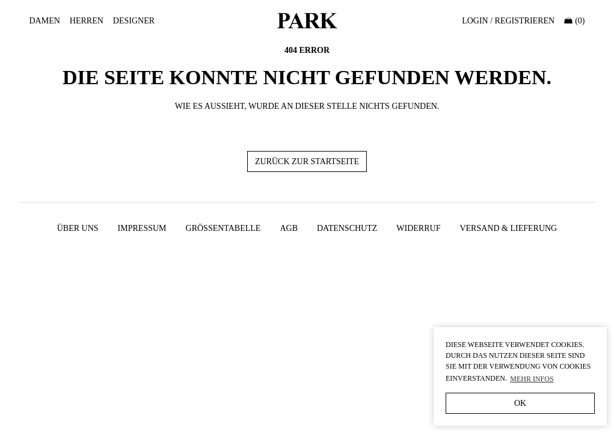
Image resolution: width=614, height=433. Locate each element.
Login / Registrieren (508, 20)
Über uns (78, 228)
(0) (574, 20)
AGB (289, 228)
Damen (44, 20)
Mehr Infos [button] (531, 379)
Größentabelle (223, 228)
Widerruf (418, 228)
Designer (134, 20)
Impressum (142, 228)
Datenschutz (347, 228)
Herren (86, 20)
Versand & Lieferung (508, 228)
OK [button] (520, 403)
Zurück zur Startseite (307, 161)
